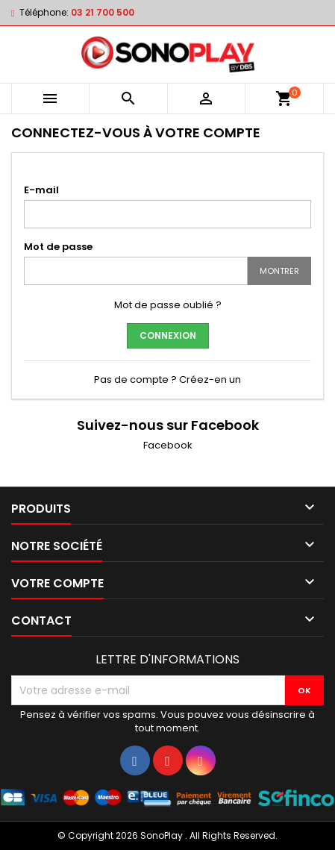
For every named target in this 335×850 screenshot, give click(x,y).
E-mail (41, 190)
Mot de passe (58, 247)
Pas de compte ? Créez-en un (167, 379)
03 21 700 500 (102, 12)
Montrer (279, 271)
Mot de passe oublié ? (168, 305)
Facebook (167, 445)
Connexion (168, 335)
